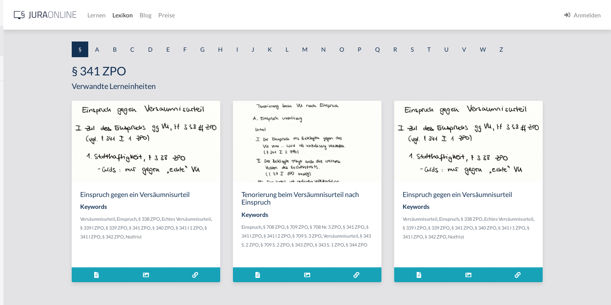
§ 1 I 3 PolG (21, 242)
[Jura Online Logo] (178, 15)
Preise (299, 15)
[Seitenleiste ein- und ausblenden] (122, 13)
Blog (278, 15)
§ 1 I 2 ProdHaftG (30, 223)
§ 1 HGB (17, 147)
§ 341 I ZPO (203, 236)
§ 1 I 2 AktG (22, 204)
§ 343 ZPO (378, 244)
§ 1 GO (16, 128)
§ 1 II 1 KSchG (25, 280)
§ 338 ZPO (219, 219)
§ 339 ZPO (223, 227)
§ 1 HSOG (19, 166)
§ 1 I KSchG (21, 261)
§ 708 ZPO (341, 227)
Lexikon (255, 15)
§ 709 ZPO (365, 227)
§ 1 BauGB (20, 109)
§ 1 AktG (18, 90)
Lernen (229, 15)
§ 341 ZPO (247, 227)
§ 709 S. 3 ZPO (374, 235)
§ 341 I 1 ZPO (175, 236)
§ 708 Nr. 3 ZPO (393, 227)
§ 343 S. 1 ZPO (405, 244)
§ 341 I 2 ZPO (344, 235)
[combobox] (68, 41)
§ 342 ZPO (227, 236)
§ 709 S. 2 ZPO (351, 244)
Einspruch (197, 219)
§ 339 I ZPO (199, 227)
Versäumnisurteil (168, 219)
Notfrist (248, 236)
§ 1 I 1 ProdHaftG (30, 185)
